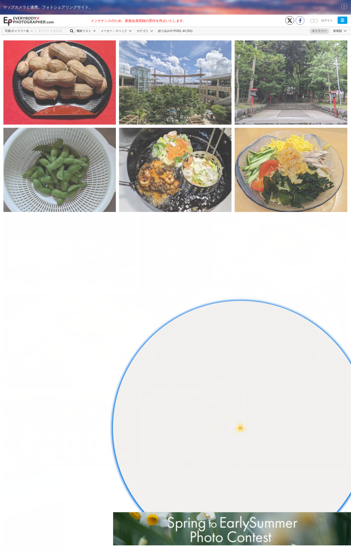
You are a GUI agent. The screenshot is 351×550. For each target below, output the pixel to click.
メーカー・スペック (116, 31)
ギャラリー (319, 31)
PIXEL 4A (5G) (182, 31)
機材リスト (86, 31)
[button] (342, 20)
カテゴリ (145, 31)
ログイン (327, 20)
